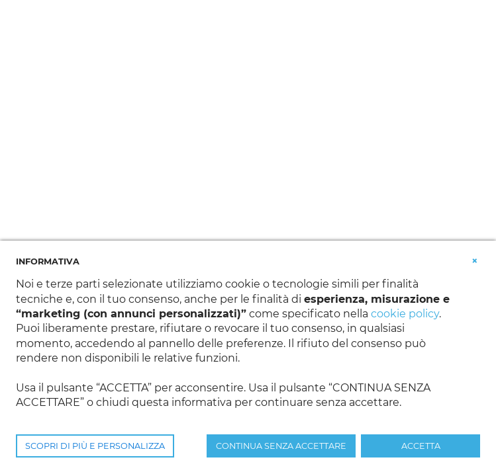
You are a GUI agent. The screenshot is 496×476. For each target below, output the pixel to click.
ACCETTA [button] (420, 446)
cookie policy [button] (405, 313)
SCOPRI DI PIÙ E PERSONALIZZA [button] (95, 446)
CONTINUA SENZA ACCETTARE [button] (281, 446)
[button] (475, 260)
